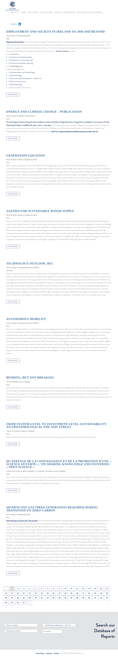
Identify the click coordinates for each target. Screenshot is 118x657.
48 (77, 598)
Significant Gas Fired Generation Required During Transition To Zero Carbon (52, 509)
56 (18, 602)
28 (65, 593)
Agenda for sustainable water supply (40, 211)
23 (35, 593)
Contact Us (49, 653)
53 (107, 598)
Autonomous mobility (26, 319)
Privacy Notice (40, 653)
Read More (13, 94)
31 (83, 593)
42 (42, 598)
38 (18, 598)
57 (24, 602)
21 (23, 593)
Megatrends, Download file (15, 42)
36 (6, 598)
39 (24, 598)
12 (77, 588)
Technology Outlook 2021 (29, 263)
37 (12, 598)
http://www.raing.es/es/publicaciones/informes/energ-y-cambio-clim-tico (74, 131)
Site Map (56, 653)
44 (53, 598)
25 (47, 593)
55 (12, 602)
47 (71, 598)
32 (89, 593)
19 (12, 593)
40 (30, 598)
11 (71, 588)
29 (71, 593)
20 (18, 593)
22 (30, 593)
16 (101, 588)
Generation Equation (25, 155)
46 (65, 598)
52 (101, 598)
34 (101, 593)
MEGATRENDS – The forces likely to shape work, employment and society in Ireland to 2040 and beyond (55, 30)
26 (53, 593)
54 (6, 602)
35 (107, 593)
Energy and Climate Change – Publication (44, 111)
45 (59, 598)
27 (59, 593)
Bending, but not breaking (30, 377)
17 (107, 588)
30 (77, 593)
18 (6, 593)
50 (89, 598)
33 (95, 593)
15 (95, 588)
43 (48, 598)
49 (83, 598)
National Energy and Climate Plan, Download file (22, 520)
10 (65, 588)
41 (35, 598)
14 (89, 588)
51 (95, 598)
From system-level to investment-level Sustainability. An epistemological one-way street (56, 425)
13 (83, 588)
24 (42, 593)
